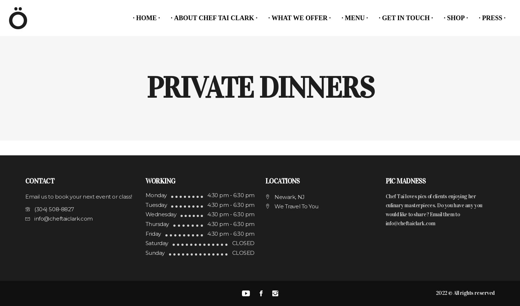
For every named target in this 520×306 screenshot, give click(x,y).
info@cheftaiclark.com (411, 223)
